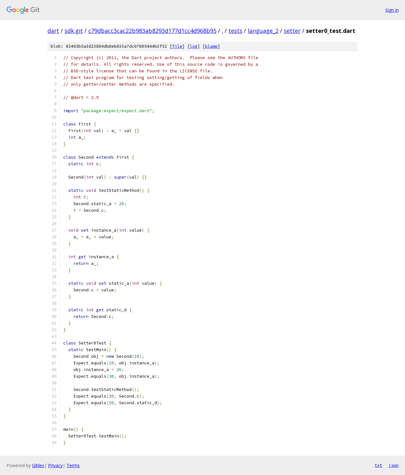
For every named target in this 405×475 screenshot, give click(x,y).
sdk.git (74, 30)
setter (292, 30)
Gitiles (38, 465)
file (177, 46)
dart (53, 30)
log (193, 46)
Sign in (392, 10)
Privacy (55, 465)
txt (378, 465)
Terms (73, 465)
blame (211, 46)
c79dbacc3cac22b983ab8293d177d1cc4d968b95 (152, 30)
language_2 (263, 30)
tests (235, 30)
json (394, 465)
